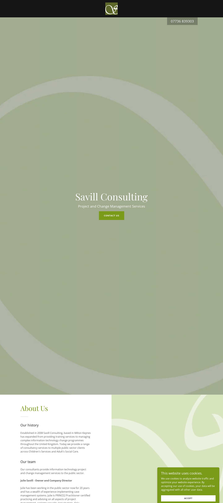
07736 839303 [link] (182, 21)
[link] (111, 8)
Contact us (111, 215)
